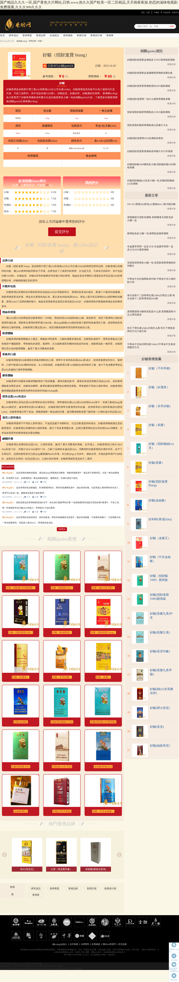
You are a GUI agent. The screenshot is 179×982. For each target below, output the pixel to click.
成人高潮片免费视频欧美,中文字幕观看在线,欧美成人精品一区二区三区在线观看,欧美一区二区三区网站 (41, 969)
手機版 (156, 12)
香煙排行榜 (96, 35)
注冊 (148, 12)
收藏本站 (175, 12)
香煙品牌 (40, 35)
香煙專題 (27, 35)
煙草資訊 (13, 35)
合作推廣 (74, 944)
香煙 (12, 887)
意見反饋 (122, 944)
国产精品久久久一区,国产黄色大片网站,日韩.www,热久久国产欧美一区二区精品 (31, 966)
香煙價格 (68, 35)
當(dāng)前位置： (8, 41)
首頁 (2, 35)
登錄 (143, 12)
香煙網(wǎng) (21, 41)
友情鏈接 (96, 944)
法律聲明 (85, 944)
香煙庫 (109, 35)
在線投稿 (166, 12)
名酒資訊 (54, 35)
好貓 (40, 41)
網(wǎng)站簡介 (59, 944)
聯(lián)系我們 (109, 944)
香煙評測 (81, 35)
